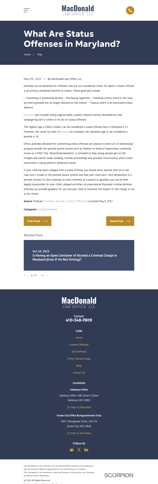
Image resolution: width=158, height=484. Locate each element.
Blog (78, 365)
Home (79, 337)
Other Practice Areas (79, 358)
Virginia (64, 131)
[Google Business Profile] (72, 450)
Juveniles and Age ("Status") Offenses (65, 201)
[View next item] (41, 275)
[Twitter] (79, 450)
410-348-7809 (79, 320)
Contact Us (79, 372)
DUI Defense (79, 351)
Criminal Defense (47, 209)
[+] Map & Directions (79, 407)
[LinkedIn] (86, 450)
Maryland (29, 115)
